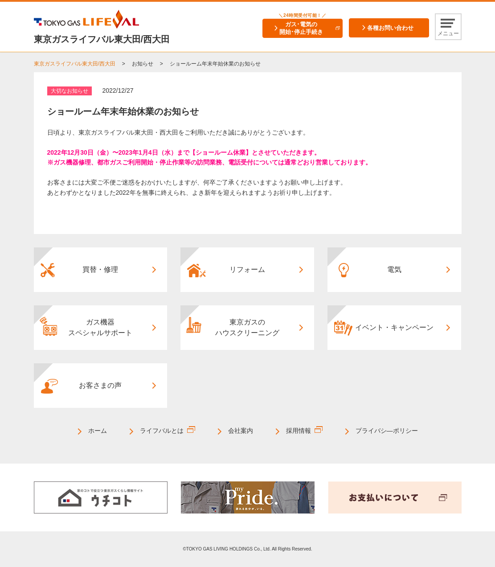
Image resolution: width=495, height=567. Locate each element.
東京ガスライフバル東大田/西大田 (74, 64)
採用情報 (298, 430)
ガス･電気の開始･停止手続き (301, 28)
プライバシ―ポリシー (387, 430)
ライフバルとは (162, 430)
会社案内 (240, 430)
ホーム (97, 430)
